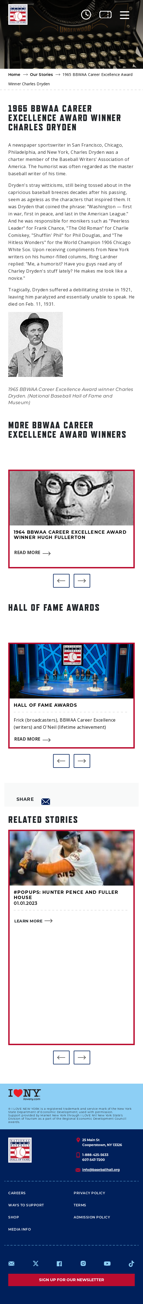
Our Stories (41, 75)
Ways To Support (26, 1205)
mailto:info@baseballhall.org (11, 1263)
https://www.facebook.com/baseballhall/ (59, 1263)
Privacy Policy (89, 1193)
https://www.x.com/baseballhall (35, 1263)
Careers (17, 1193)
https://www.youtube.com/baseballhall (107, 1263)
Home (14, 75)
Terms (80, 1205)
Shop (13, 1217)
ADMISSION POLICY (92, 1217)
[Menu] (124, 14)
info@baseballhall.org (101, 1170)
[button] (61, 581)
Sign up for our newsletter (71, 1279)
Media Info (19, 1229)
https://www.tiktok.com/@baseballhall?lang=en (131, 1263)
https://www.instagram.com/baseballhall (83, 1263)
